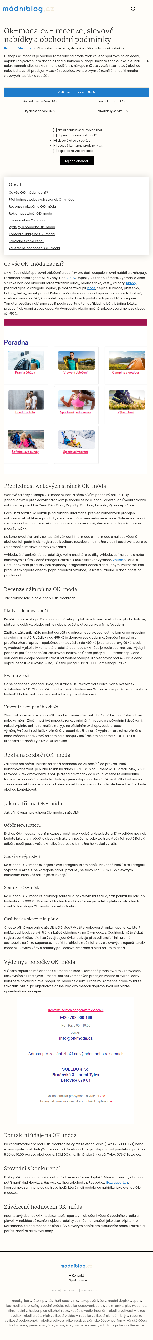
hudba (34, 1310)
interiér (100, 1310)
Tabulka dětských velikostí (43, 1315)
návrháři (54, 1300)
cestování (86, 1305)
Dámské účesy (98, 1320)
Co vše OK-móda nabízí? (29, 192)
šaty (103, 1300)
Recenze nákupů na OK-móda (32, 206)
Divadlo (87, 1310)
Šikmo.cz (95, 1290)
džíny (35, 1305)
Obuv (71, 278)
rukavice (80, 1325)
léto (36, 1300)
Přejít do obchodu (77, 161)
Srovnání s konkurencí (26, 241)
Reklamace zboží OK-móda (30, 213)
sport (137, 1300)
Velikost (119, 560)
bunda (141, 1305)
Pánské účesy (137, 1320)
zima (74, 1300)
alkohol (54, 1310)
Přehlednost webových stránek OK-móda (41, 199)
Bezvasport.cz (117, 1182)
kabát (75, 1310)
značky (17, 1300)
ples (43, 1310)
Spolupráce (78, 1280)
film (11, 1310)
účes (66, 1300)
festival (79, 1320)
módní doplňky (119, 1300)
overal (93, 1325)
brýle (91, 288)
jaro (27, 1305)
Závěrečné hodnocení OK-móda (34, 248)
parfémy (118, 1320)
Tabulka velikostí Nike (56, 1320)
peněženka (37, 1325)
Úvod (8, 48)
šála (69, 1325)
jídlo (51, 1325)
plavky (131, 283)
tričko (13, 1325)
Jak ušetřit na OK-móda (27, 220)
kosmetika (14, 1305)
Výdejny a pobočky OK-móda (32, 227)
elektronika (114, 1305)
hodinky (21, 1310)
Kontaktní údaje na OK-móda (32, 234)
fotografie (115, 1325)
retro (65, 1310)
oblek (99, 1305)
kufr (103, 1325)
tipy (43, 1300)
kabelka (70, 1305)
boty (27, 1300)
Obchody (24, 48)
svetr (23, 1325)
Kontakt (78, 1275)
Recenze (137, 1325)
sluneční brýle (117, 1315)
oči (126, 1325)
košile (60, 1325)
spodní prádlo (52, 1305)
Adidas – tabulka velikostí (85, 1315)
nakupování (89, 1300)
